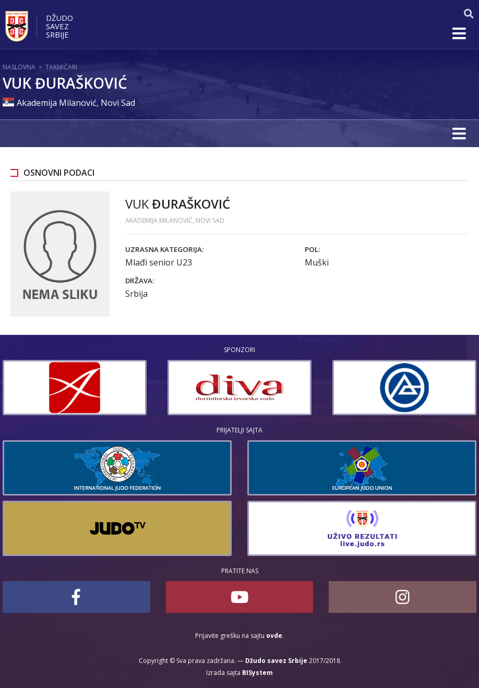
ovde (274, 635)
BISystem (257, 672)
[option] (127, 387)
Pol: (312, 249)
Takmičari (61, 67)
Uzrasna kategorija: (164, 249)
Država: (139, 280)
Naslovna (19, 67)
